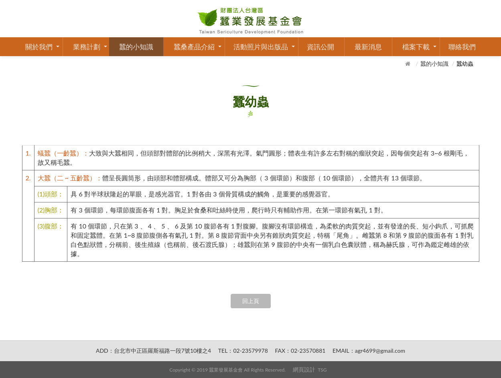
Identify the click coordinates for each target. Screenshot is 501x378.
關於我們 (39, 46)
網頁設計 (304, 369)
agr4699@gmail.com (380, 350)
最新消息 (368, 46)
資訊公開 (320, 46)
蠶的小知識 (136, 46)
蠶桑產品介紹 (194, 46)
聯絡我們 (462, 46)
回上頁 (250, 300)
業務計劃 (86, 46)
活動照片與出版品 (260, 46)
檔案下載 (416, 46)
